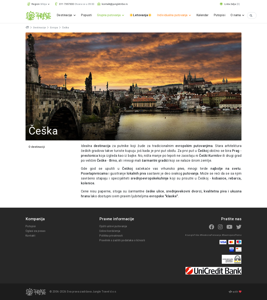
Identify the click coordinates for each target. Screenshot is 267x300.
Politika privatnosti (111, 235)
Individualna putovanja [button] (172, 15)
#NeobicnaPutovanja (210, 235)
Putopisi (219, 15)
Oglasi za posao (35, 230)
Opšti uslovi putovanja (113, 226)
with (235, 291)
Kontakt (30, 235)
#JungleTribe (192, 235)
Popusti (86, 15)
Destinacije (39, 27)
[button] (38, 4)
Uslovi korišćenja (109, 230)
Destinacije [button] (65, 15)
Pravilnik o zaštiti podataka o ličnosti (122, 240)
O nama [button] (236, 15)
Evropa (54, 27)
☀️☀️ (140, 15)
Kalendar (202, 15)
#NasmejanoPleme (231, 235)
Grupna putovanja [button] (109, 15)
